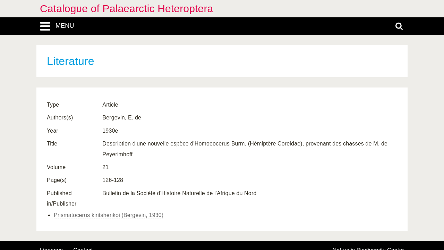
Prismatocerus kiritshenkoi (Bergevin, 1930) (108, 215)
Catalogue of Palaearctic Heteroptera (126, 8)
